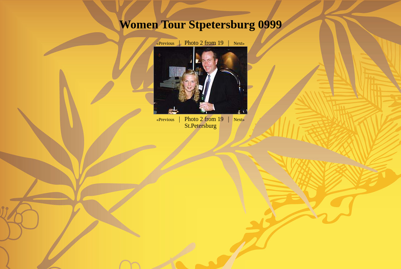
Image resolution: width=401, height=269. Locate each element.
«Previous (165, 43)
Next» (239, 43)
